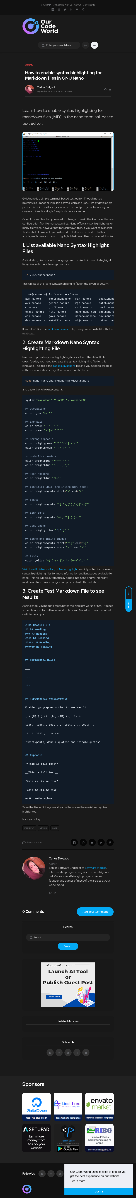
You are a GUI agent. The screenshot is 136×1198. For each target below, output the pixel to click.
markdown (29, 827)
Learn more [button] (78, 1180)
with (45, 4)
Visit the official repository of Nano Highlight (50, 569)
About (77, 4)
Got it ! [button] (99, 1191)
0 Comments (33, 911)
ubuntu (43, 827)
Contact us (89, 4)
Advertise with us (63, 4)
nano (54, 827)
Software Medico (95, 868)
